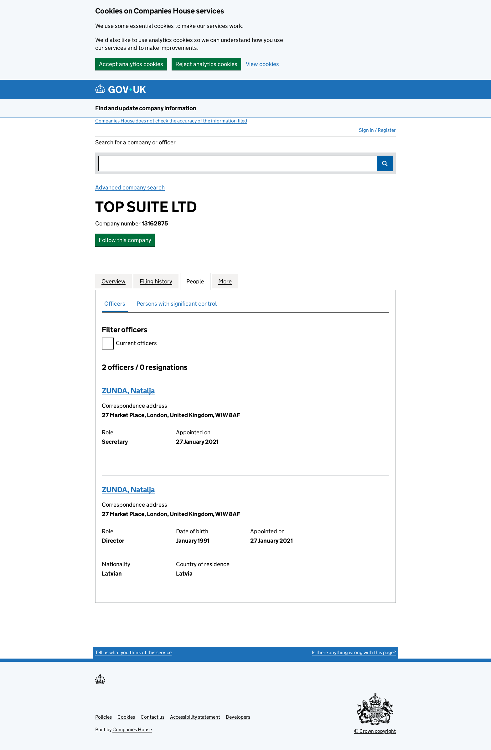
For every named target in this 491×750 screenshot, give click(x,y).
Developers (238, 717)
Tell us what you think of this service (133, 652)
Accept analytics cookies (131, 64)
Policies (103, 717)
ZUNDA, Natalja (128, 390)
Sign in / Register (377, 130)
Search (385, 163)
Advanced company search (130, 187)
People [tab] (195, 281)
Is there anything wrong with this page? (354, 652)
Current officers (129, 344)
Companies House (132, 729)
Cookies (126, 717)
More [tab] (225, 281)
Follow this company (125, 240)
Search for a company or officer (135, 142)
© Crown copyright (375, 731)
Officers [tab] (114, 303)
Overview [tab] (113, 281)
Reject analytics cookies (206, 64)
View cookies (262, 64)
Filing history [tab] (156, 281)
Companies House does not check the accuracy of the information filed (171, 121)
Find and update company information (145, 108)
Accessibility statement (195, 717)
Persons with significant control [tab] (177, 303)
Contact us (152, 717)
